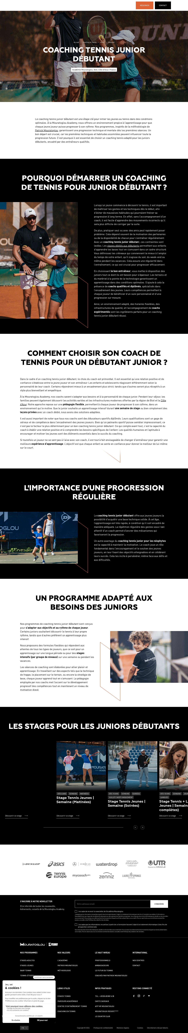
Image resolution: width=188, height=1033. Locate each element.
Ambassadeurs (102, 965)
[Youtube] (149, 996)
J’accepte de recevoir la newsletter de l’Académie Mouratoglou (100, 911)
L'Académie (87, 5)
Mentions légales (123, 1028)
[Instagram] (139, 996)
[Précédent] (135, 827)
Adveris (165, 1028)
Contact (136, 965)
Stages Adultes (27, 960)
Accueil (76, 42)
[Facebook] (134, 996)
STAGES (54, 5)
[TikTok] (144, 996)
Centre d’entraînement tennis (72, 1006)
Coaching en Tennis (90, 42)
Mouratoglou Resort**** (106, 1011)
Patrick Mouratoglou (46, 130)
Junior (102, 42)
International (104, 5)
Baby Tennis (25, 970)
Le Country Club (102, 1016)
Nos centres (138, 960)
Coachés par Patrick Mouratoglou (111, 975)
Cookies (140, 1028)
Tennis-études (27, 975)
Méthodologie (64, 970)
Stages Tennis (64, 996)
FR (179, 5)
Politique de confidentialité (103, 1028)
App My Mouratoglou (104, 1006)
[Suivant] (142, 827)
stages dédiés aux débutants (123, 245)
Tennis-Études (70, 5)
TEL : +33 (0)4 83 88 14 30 (104, 996)
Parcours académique (67, 1001)
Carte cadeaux (102, 1001)
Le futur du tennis (104, 970)
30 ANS (120, 5)
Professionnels (102, 960)
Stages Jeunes (26, 965)
